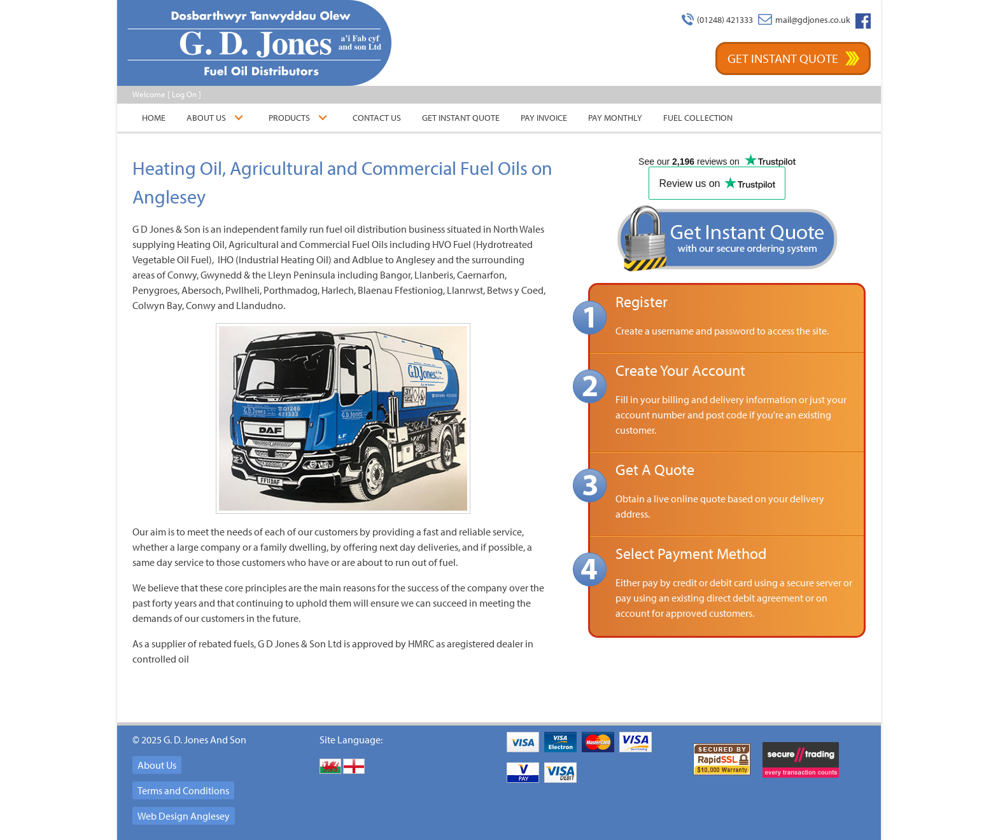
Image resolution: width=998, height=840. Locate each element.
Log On (184, 94)
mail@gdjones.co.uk (812, 19)
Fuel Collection (698, 117)
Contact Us (377, 117)
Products (289, 117)
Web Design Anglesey (183, 815)
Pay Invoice (544, 117)
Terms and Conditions (183, 790)
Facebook (863, 21)
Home (153, 117)
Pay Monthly (615, 117)
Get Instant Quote (782, 58)
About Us (206, 117)
